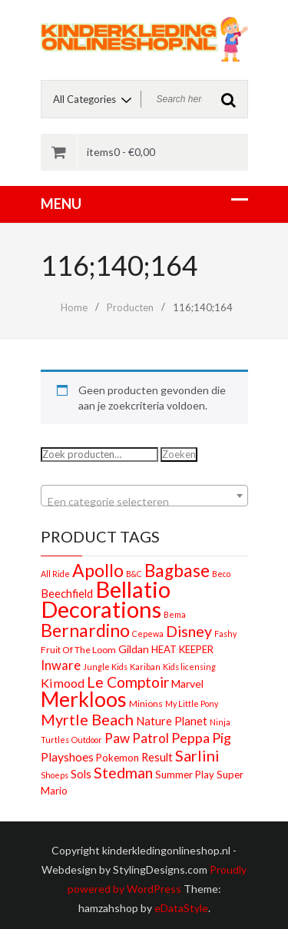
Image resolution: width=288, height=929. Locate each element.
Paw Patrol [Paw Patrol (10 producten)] (136, 738)
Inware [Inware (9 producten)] (61, 665)
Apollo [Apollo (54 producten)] (98, 570)
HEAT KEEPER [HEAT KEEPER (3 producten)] (182, 649)
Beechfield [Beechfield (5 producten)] (67, 593)
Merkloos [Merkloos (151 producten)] (84, 699)
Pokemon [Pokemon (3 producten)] (117, 757)
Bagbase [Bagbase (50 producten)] (177, 570)
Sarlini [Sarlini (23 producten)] (197, 755)
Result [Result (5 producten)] (157, 757)
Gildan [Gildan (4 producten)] (133, 648)
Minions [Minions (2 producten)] (146, 703)
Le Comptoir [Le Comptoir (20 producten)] (128, 682)
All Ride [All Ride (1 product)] (55, 574)
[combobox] (144, 495)
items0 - (121, 151)
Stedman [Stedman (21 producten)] (123, 772)
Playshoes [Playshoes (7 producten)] (67, 756)
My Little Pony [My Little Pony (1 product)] (191, 703)
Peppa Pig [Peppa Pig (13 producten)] (201, 737)
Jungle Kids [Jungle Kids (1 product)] (105, 667)
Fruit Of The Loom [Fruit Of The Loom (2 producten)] (78, 649)
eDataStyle (181, 907)
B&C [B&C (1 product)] (134, 574)
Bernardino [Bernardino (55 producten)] (85, 630)
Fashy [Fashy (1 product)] (225, 634)
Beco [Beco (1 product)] (221, 574)
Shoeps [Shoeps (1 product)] (54, 775)
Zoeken (179, 454)
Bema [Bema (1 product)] (175, 614)
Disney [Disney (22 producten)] (189, 631)
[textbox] (144, 502)
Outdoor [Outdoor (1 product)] (86, 740)
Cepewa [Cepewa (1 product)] (148, 634)
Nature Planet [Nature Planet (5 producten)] (171, 721)
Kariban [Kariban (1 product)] (145, 667)
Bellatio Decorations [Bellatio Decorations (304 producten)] (105, 599)
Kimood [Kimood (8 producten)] (62, 682)
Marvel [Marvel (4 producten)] (187, 683)
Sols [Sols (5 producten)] (81, 774)
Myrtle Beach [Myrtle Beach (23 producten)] (87, 719)
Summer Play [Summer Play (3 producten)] (184, 774)
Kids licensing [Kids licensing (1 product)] (189, 667)
